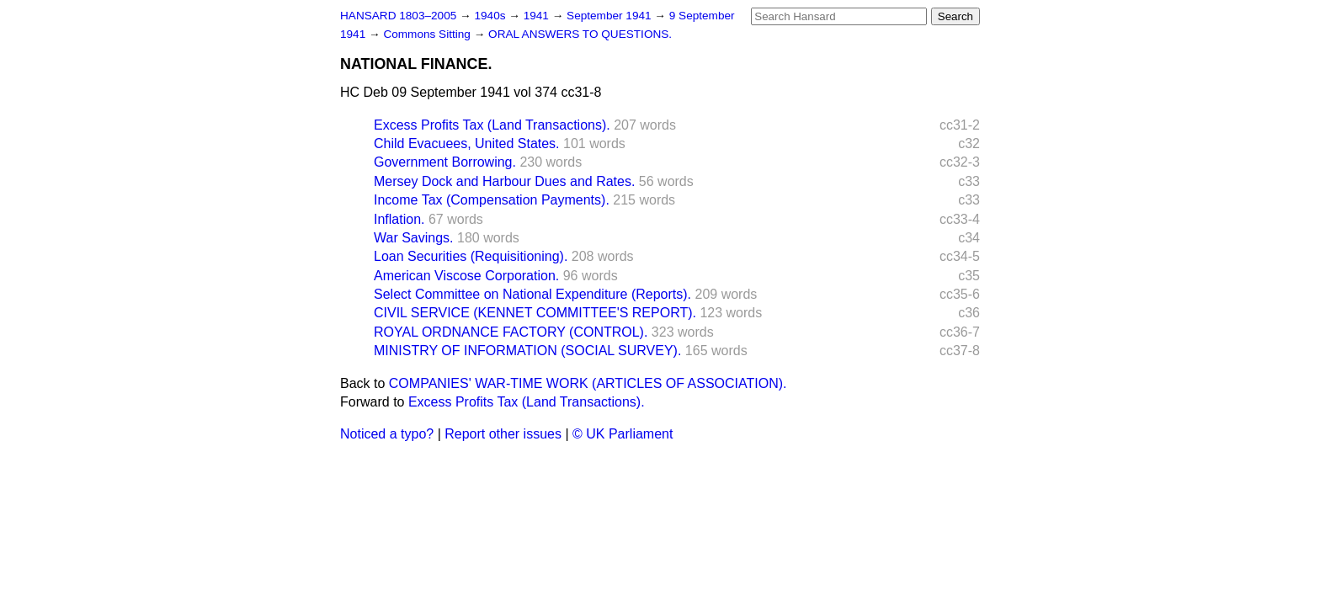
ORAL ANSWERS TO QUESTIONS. (580, 34)
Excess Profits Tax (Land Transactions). (492, 125)
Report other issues (503, 434)
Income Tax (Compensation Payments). (491, 200)
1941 (538, 15)
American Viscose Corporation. (466, 275)
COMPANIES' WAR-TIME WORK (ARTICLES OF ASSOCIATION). (588, 383)
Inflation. (399, 219)
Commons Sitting (428, 34)
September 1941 (610, 15)
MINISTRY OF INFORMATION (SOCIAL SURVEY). (527, 350)
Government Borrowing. (445, 162)
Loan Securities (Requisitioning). (470, 256)
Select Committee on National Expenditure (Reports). (532, 294)
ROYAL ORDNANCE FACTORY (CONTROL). (510, 332)
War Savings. (414, 238)
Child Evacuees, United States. (467, 143)
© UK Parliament (622, 434)
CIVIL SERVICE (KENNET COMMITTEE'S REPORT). (535, 313)
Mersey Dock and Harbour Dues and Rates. (504, 181)
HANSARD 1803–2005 (398, 15)
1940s (491, 15)
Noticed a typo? (387, 434)
